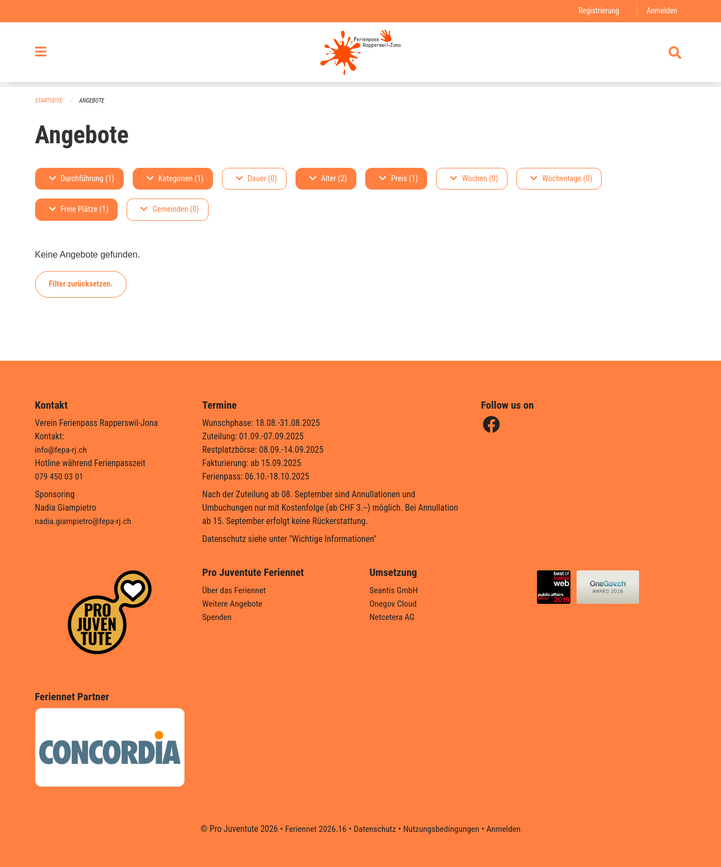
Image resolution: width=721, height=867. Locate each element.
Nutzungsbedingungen (442, 829)
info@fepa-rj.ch (62, 449)
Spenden (217, 617)
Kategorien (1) (175, 178)
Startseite (49, 100)
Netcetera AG (393, 617)
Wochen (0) (474, 178)
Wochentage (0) (561, 178)
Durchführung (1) (81, 178)
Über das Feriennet (235, 590)
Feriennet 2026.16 (313, 829)
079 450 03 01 (60, 476)
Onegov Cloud (394, 603)
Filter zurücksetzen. (81, 284)
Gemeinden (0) (170, 210)
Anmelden (661, 11)
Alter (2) (328, 178)
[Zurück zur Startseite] (360, 54)
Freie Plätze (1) (79, 210)
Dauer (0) (256, 178)
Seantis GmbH (395, 590)
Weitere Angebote (233, 603)
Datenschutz (374, 829)
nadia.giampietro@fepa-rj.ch (85, 521)
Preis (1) (398, 178)
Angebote (93, 100)
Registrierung (597, 11)
